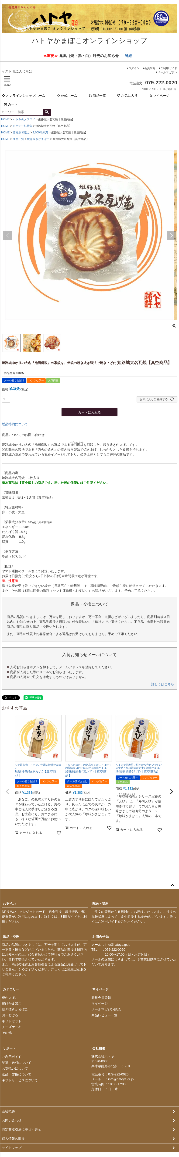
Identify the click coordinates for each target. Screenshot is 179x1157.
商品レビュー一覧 (104, 1016)
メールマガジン (167, 73)
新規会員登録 (101, 998)
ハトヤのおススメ (24, 119)
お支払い (9, 904)
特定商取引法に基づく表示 (21, 1130)
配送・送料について (16, 1063)
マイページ (159, 96)
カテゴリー (11, 990)
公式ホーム (67, 96)
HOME (5, 119)
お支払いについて (15, 1069)
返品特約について (15, 425)
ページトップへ (172, 886)
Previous (7, 236)
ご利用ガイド (168, 68)
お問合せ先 (100, 937)
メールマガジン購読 (106, 1010)
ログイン (133, 68)
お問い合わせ (11, 1121)
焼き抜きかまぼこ (38, 139)
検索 (47, 112)
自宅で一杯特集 (22, 126)
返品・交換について (16, 1075)
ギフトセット (11, 1022)
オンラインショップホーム (23, 96)
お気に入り (127, 96)
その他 (7, 1033)
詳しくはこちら (162, 685)
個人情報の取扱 (13, 1139)
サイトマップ (11, 1148)
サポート (9, 1049)
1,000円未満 (40, 133)
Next (171, 236)
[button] (7, 792)
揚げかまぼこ (11, 1004)
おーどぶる (10, 1016)
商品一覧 (97, 96)
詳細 (128, 56)
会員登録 (149, 68)
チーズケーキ (11, 1027)
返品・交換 (11, 937)
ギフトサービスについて (20, 1081)
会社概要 (98, 1049)
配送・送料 (100, 904)
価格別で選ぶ (21, 133)
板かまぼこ (10, 998)
